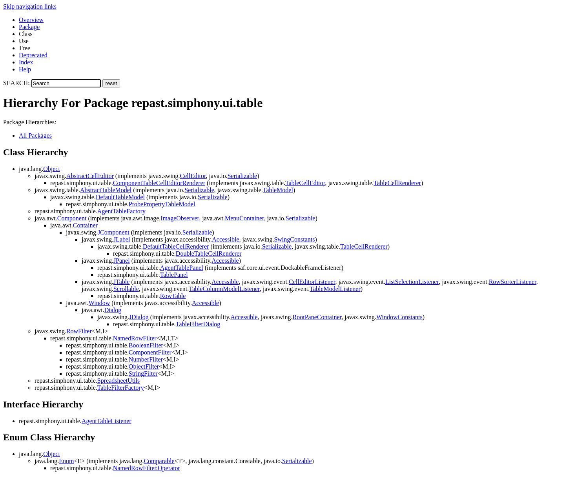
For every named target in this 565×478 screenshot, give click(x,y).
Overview (31, 19)
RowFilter (79, 331)
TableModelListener (335, 288)
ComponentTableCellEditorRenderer (159, 183)
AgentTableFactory (121, 211)
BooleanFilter (146, 345)
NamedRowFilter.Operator (146, 468)
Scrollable (126, 288)
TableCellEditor (305, 183)
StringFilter (143, 373)
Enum (66, 461)
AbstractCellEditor (90, 176)
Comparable (159, 461)
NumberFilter (146, 359)
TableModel (278, 190)
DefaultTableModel (120, 197)
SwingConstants (294, 239)
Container (85, 225)
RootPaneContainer (317, 317)
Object (51, 168)
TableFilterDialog (198, 324)
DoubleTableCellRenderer (209, 253)
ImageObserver (179, 218)
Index (26, 62)
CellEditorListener (312, 281)
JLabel (121, 239)
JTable (121, 281)
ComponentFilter (150, 352)
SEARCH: (16, 83)
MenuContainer (244, 218)
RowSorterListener (512, 281)
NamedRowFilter (135, 338)
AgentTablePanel (181, 267)
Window (99, 303)
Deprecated (33, 55)
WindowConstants (399, 317)
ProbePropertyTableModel (162, 204)
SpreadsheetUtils (118, 380)
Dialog (113, 310)
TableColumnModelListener (224, 288)
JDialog (139, 317)
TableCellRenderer (397, 183)
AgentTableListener (106, 421)
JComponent (113, 232)
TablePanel (174, 274)
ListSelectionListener (412, 281)
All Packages (35, 135)
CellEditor (193, 176)
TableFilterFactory (120, 387)
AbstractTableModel (105, 190)
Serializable (242, 176)
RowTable (173, 296)
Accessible (225, 239)
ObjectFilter (144, 366)
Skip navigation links (29, 6)
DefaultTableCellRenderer (176, 246)
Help (25, 69)
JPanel (121, 260)
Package (29, 27)
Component (72, 218)
